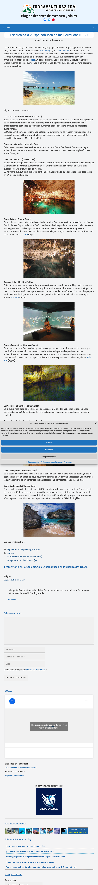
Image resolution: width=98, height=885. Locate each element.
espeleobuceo (62, 50)
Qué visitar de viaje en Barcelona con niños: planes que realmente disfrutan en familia (41, 867)
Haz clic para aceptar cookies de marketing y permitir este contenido (49, 726)
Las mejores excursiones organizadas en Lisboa (25, 846)
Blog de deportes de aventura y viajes (49, 16)
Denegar (49, 449)
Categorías (10, 880)
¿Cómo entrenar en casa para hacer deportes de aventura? (30, 851)
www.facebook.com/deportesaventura (20, 768)
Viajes (37, 549)
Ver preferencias (49, 456)
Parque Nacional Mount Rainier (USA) (24, 556)
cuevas (10, 553)
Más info (24, 234)
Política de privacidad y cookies (52, 462)
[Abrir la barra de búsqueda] (94, 28)
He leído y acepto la (25, 669)
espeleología (45, 50)
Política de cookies (33, 462)
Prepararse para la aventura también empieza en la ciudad (30, 862)
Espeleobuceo (13, 549)
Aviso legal (67, 462)
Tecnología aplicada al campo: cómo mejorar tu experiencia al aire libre (35, 857)
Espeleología (27, 549)
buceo (32, 60)
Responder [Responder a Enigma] (12, 599)
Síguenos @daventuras (14, 775)
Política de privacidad (35, 669)
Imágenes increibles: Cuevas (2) (22, 560)
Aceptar (49, 442)
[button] (95, 423)
